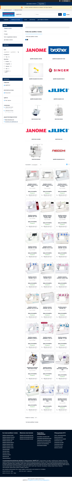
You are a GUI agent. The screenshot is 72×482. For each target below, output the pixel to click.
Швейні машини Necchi (59, 159)
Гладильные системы (59, 442)
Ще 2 (6, 72)
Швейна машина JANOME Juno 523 (47, 308)
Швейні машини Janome (36, 58)
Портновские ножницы (42, 445)
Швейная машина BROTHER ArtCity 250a (62, 400)
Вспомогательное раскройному (44, 441)
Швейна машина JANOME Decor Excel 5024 (47, 185)
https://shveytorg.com (9, 119)
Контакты (32, 19)
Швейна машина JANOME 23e (62, 308)
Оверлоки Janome (36, 139)
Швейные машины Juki (7, 440)
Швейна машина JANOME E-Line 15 (47, 338)
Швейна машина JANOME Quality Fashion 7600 (62, 216)
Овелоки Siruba (59, 119)
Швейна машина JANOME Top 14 (32, 277)
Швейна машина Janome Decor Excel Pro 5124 (62, 185)
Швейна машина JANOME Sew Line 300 (32, 308)
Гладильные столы (58, 445)
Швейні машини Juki (59, 99)
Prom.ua (42, 478)
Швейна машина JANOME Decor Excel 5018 (32, 185)
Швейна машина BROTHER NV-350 (47, 368)
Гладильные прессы (58, 444)
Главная (6, 19)
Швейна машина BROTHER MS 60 (32, 399)
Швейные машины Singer (8, 444)
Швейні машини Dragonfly (36, 78)
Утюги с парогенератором (60, 435)
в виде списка (68, 165)
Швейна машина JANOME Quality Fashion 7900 (47, 216)
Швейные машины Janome (8, 438)
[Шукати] (60, 14)
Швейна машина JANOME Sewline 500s (62, 277)
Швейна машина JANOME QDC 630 (32, 216)
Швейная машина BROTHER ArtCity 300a (47, 400)
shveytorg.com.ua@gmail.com (11, 121)
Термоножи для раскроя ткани (44, 440)
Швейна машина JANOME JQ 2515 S (32, 338)
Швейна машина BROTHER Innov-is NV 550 (62, 368)
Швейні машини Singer (59, 78)
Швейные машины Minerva (8, 442)
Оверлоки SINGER (36, 159)
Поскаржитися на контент (33, 480)
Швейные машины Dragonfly (9, 437)
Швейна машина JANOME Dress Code (47, 247)
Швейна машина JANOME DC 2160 (32, 247)
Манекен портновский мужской (26, 437)
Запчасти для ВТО (58, 447)
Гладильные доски (58, 440)
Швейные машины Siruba (8, 445)
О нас (25, 19)
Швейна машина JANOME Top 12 (47, 277)
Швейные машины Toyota (8, 447)
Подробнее (41, 3)
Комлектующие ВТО (58, 437)
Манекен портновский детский (26, 438)
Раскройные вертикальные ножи (44, 438)
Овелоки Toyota (6, 452)
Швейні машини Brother (58, 58)
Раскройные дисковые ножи (43, 436)
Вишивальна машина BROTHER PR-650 (32, 368)
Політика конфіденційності (44, 480)
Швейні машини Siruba (36, 99)
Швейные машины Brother (8, 435)
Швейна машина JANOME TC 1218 (62, 338)
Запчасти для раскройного (43, 443)
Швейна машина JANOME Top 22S (62, 247)
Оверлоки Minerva (6, 458)
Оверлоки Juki (58, 139)
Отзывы (6, 34)
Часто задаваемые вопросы (10, 36)
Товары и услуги (15, 19)
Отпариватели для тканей (60, 438)
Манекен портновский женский (26, 435)
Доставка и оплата (43, 19)
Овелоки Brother (36, 119)
